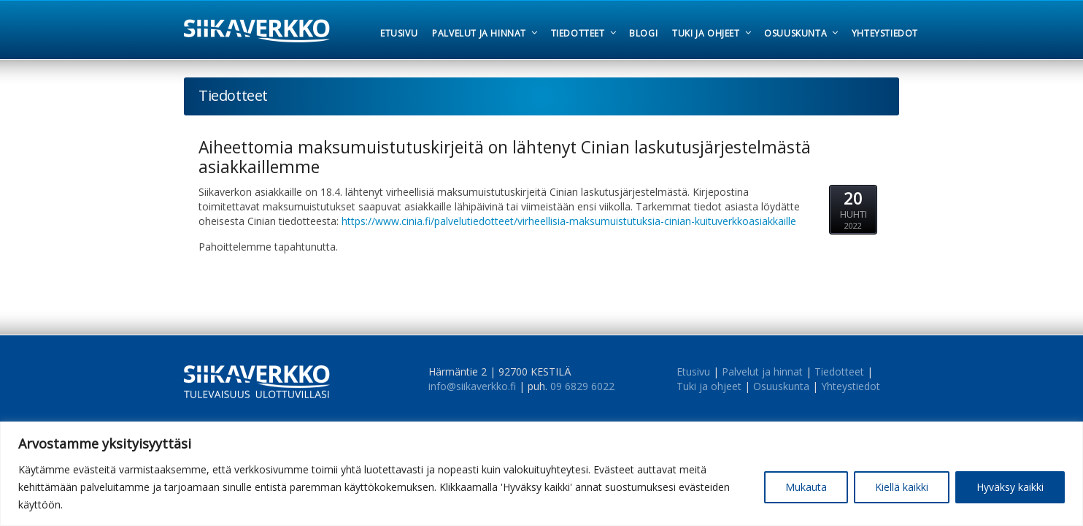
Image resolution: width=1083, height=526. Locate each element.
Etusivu (693, 371)
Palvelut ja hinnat (762, 371)
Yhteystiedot (850, 386)
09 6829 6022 (582, 386)
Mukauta (806, 487)
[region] (541, 474)
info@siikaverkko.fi (472, 386)
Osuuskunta (781, 386)
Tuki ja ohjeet (709, 386)
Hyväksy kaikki (1010, 487)
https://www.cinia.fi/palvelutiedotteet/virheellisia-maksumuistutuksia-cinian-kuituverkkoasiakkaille (569, 221)
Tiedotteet (839, 371)
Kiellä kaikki (901, 487)
